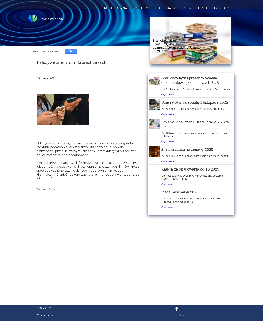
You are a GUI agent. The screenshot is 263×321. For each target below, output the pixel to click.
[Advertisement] (131, 285)
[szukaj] (46, 51)
